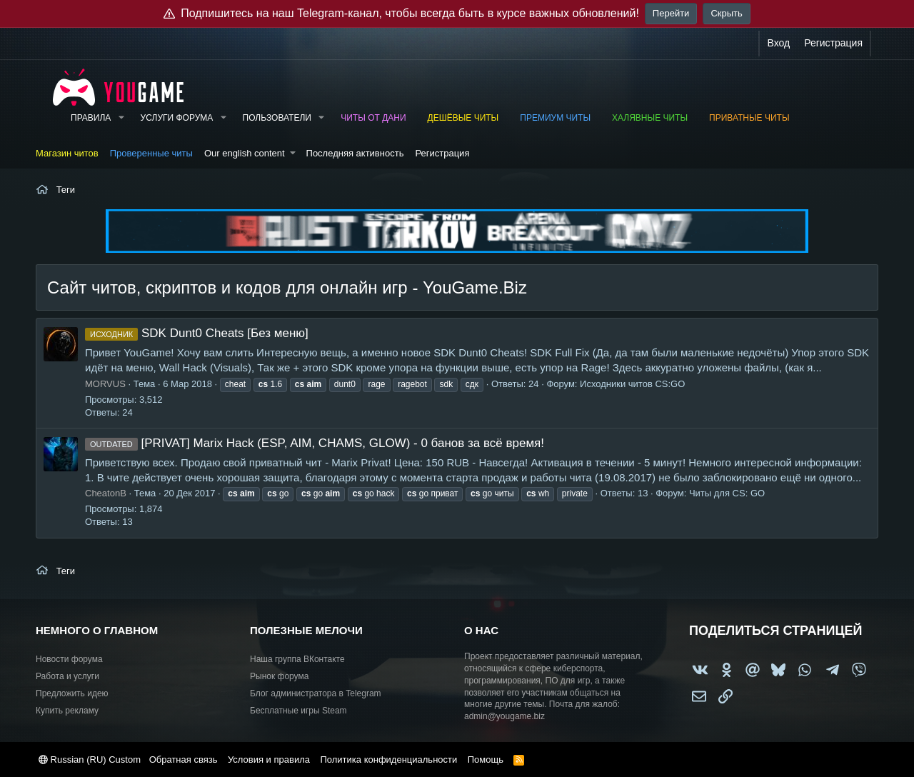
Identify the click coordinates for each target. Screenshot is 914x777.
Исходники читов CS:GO (632, 384)
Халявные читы (650, 118)
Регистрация (442, 153)
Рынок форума (279, 676)
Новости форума (69, 659)
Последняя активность (355, 153)
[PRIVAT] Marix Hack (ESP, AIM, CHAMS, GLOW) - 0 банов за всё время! (314, 443)
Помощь (485, 759)
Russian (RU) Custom (90, 759)
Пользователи (277, 118)
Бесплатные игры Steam (298, 711)
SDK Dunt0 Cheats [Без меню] (196, 333)
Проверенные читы (151, 153)
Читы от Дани (373, 118)
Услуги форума (177, 118)
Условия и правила (269, 759)
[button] (120, 118)
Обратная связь (183, 759)
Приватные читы (749, 118)
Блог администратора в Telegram (315, 693)
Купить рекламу (67, 711)
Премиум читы (555, 118)
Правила (91, 118)
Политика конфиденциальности (388, 759)
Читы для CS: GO (727, 493)
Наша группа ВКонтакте (297, 659)
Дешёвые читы (463, 118)
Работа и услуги (67, 676)
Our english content (244, 153)
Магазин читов (67, 153)
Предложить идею (72, 693)
